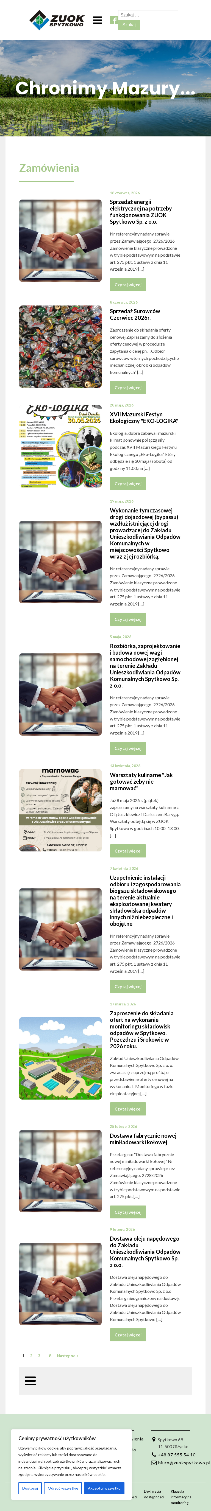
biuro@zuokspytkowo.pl (184, 1462)
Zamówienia (49, 167)
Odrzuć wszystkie (63, 1488)
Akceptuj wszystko (104, 1488)
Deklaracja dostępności (154, 1494)
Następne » (67, 1355)
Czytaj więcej (128, 284)
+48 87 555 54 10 (177, 1454)
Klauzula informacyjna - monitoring (182, 1497)
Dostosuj (30, 1488)
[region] (71, 1464)
